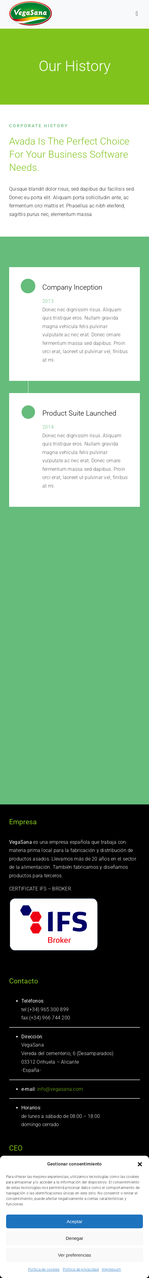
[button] (140, 1164)
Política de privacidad (81, 1269)
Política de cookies (44, 1269)
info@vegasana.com (59, 1089)
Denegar (74, 1238)
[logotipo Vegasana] (30, 3)
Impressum (111, 1269)
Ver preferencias (74, 1255)
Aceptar (75, 1221)
